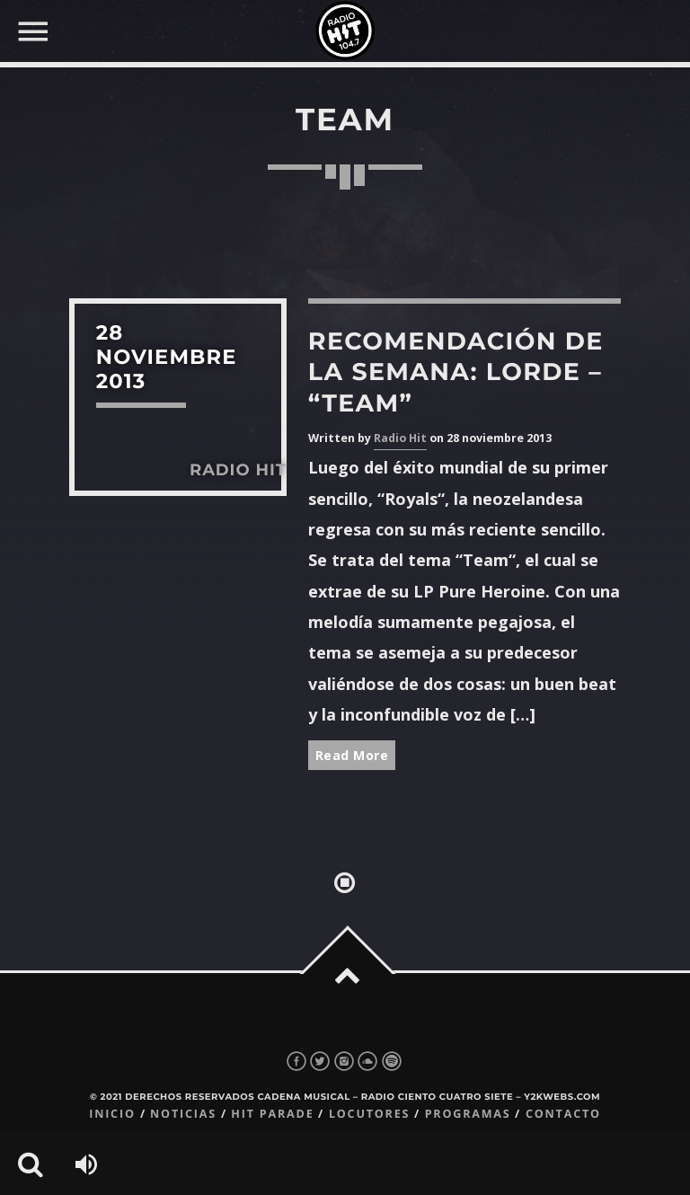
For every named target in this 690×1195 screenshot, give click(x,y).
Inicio (112, 1113)
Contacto (563, 1113)
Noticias (183, 1113)
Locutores (369, 1113)
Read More (352, 755)
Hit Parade (272, 1113)
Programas (468, 1113)
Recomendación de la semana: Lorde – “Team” (456, 371)
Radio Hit (400, 438)
